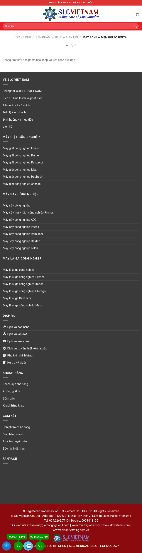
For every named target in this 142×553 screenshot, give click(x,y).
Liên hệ (7, 126)
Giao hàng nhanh (13, 434)
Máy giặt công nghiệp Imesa (21, 148)
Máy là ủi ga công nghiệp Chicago (24, 291)
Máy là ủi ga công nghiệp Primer (23, 277)
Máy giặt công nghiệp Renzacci (23, 162)
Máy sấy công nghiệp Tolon (20, 248)
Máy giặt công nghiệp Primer (21, 155)
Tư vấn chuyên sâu (15, 441)
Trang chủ (23, 37)
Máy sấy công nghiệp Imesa (21, 227)
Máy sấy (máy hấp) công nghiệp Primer (28, 212)
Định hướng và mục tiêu (18, 119)
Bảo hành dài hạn (14, 448)
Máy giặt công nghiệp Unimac (21, 184)
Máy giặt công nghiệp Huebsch (23, 176)
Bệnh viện (9, 398)
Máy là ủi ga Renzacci (17, 298)
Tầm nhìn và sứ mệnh (16, 105)
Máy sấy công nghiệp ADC (20, 219)
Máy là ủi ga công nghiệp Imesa (23, 284)
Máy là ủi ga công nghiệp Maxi (22, 305)
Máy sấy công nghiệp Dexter (21, 241)
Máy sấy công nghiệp (16, 205)
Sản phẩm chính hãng (16, 427)
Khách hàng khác (13, 405)
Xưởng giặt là (11, 391)
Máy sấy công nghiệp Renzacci (23, 234)
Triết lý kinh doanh (14, 112)
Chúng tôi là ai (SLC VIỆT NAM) (23, 91)
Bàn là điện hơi (66, 37)
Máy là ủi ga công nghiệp (19, 270)
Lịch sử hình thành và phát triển (22, 98)
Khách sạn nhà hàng (15, 384)
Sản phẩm (43, 37)
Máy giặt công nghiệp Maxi (20, 169)
